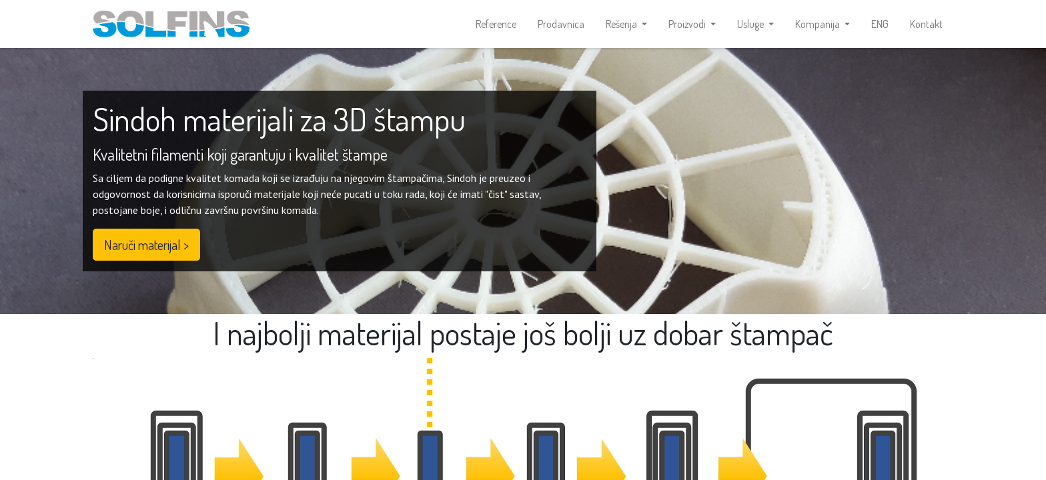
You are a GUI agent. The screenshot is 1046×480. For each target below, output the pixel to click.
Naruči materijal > (146, 244)
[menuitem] (496, 24)
